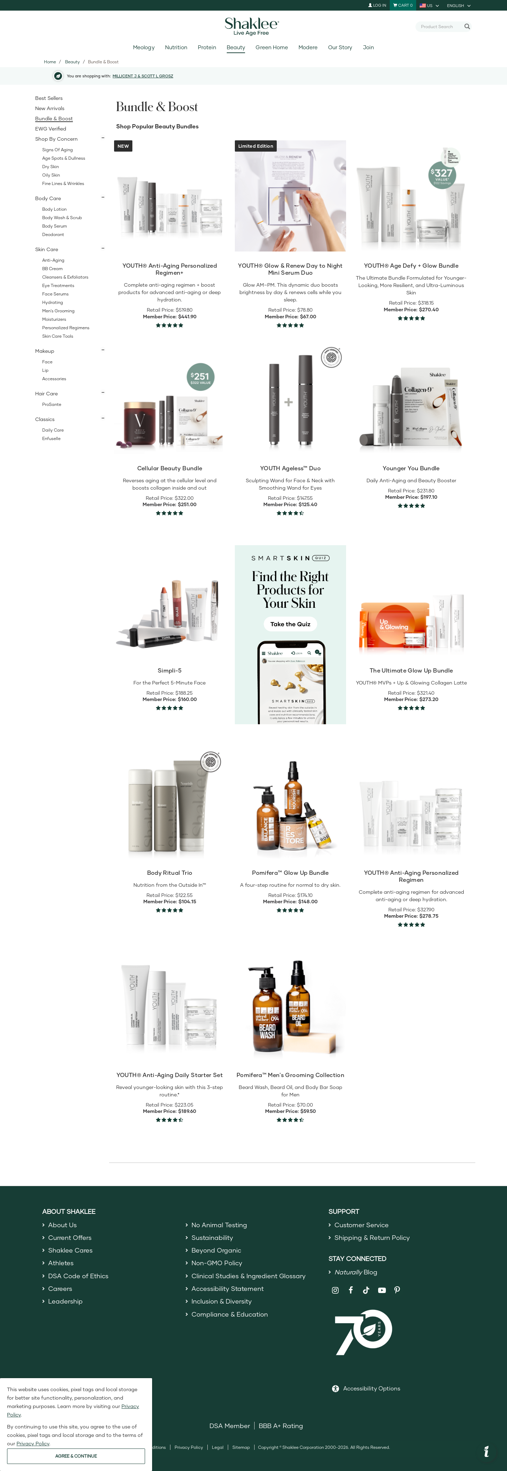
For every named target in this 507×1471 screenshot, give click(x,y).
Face (47, 361)
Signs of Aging (57, 149)
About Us (62, 1225)
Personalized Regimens (65, 327)
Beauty (236, 47)
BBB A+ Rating (281, 1425)
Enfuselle (51, 438)
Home (50, 61)
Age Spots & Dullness (63, 158)
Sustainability (212, 1237)
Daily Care (53, 430)
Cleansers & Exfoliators (65, 277)
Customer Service (361, 1225)
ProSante (51, 404)
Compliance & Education (230, 1314)
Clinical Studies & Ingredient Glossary (249, 1276)
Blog (355, 1272)
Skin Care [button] (46, 249)
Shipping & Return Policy (372, 1237)
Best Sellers (49, 98)
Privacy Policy (189, 1447)
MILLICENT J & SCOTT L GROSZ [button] (143, 76)
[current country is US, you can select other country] (430, 5)
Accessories (54, 378)
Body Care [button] (48, 198)
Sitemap (241, 1447)
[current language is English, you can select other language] (459, 5)
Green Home (272, 47)
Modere (308, 47)
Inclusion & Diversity (222, 1301)
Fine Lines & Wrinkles (63, 183)
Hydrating (52, 302)
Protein (207, 47)
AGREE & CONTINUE (76, 1456)
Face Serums (55, 294)
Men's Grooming (58, 310)
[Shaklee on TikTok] (366, 1286)
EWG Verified (50, 129)
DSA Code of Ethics (78, 1276)
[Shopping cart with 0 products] (403, 5)
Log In (377, 5)
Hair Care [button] (46, 393)
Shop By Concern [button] (56, 139)
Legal (218, 1447)
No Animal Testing (219, 1225)
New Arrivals (49, 108)
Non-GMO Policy (217, 1263)
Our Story (340, 47)
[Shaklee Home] (253, 27)
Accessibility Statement (228, 1288)
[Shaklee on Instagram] (335, 1290)
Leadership (65, 1301)
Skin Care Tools (57, 336)
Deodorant (53, 234)
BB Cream (52, 268)
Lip (45, 370)
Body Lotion (54, 209)
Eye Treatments (58, 285)
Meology (143, 47)
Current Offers (70, 1237)
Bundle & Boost (54, 118)
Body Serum (54, 226)
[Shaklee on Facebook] (351, 1290)
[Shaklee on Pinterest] (397, 1290)
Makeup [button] (44, 351)
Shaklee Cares (70, 1250)
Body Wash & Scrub (62, 217)
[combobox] (441, 26)
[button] (486, 1452)
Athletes (61, 1263)
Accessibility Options (371, 1388)
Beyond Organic (216, 1250)
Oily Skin (51, 175)
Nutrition (176, 47)
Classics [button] (45, 419)
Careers (60, 1288)
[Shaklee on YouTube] (382, 1290)
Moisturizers (54, 319)
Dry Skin (50, 166)
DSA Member (229, 1425)
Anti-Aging (53, 260)
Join (368, 47)
